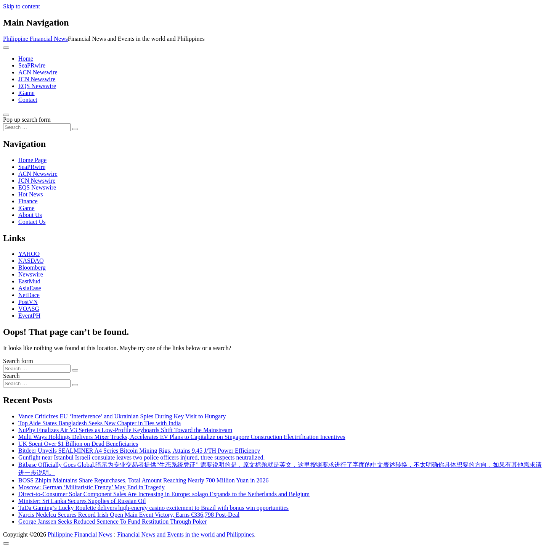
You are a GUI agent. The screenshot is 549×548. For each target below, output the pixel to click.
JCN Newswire (36, 79)
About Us (30, 215)
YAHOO (29, 254)
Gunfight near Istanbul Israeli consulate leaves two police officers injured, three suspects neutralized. (141, 457)
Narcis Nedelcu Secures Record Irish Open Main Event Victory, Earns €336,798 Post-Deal (128, 514)
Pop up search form (27, 119)
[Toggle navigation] (6, 48)
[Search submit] (75, 129)
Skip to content (21, 6)
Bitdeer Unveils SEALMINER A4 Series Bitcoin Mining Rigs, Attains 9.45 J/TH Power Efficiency (139, 450)
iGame (26, 93)
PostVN (28, 302)
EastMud (29, 281)
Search (11, 376)
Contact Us (32, 222)
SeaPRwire (31, 65)
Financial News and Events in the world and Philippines (185, 534)
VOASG (28, 308)
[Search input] (37, 127)
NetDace (29, 295)
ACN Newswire (38, 72)
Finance (28, 201)
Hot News (30, 194)
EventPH (29, 315)
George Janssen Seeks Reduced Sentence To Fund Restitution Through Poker (112, 521)
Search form (18, 361)
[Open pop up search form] (6, 115)
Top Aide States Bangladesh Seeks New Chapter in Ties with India (99, 423)
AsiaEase (29, 288)
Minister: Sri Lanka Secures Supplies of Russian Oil (82, 501)
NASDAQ (31, 260)
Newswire (30, 274)
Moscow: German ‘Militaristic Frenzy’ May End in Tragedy (91, 487)
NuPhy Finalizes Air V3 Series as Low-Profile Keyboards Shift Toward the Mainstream (125, 430)
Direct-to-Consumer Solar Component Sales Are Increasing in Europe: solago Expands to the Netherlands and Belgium (164, 494)
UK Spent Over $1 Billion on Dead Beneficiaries (78, 443)
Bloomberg (32, 267)
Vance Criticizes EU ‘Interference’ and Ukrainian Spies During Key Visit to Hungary (122, 416)
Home (25, 58)
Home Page (32, 160)
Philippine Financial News (35, 38)
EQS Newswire (37, 86)
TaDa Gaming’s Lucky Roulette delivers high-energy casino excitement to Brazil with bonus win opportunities (153, 508)
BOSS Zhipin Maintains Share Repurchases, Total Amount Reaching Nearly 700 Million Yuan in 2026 (143, 480)
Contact (27, 99)
